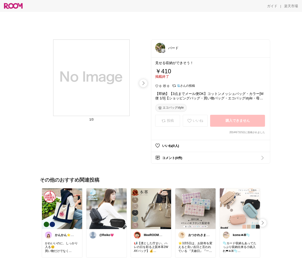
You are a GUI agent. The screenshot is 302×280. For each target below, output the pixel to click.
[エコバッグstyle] (171, 108)
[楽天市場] (291, 6)
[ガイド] (272, 6)
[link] (62, 208)
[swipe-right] (143, 83)
